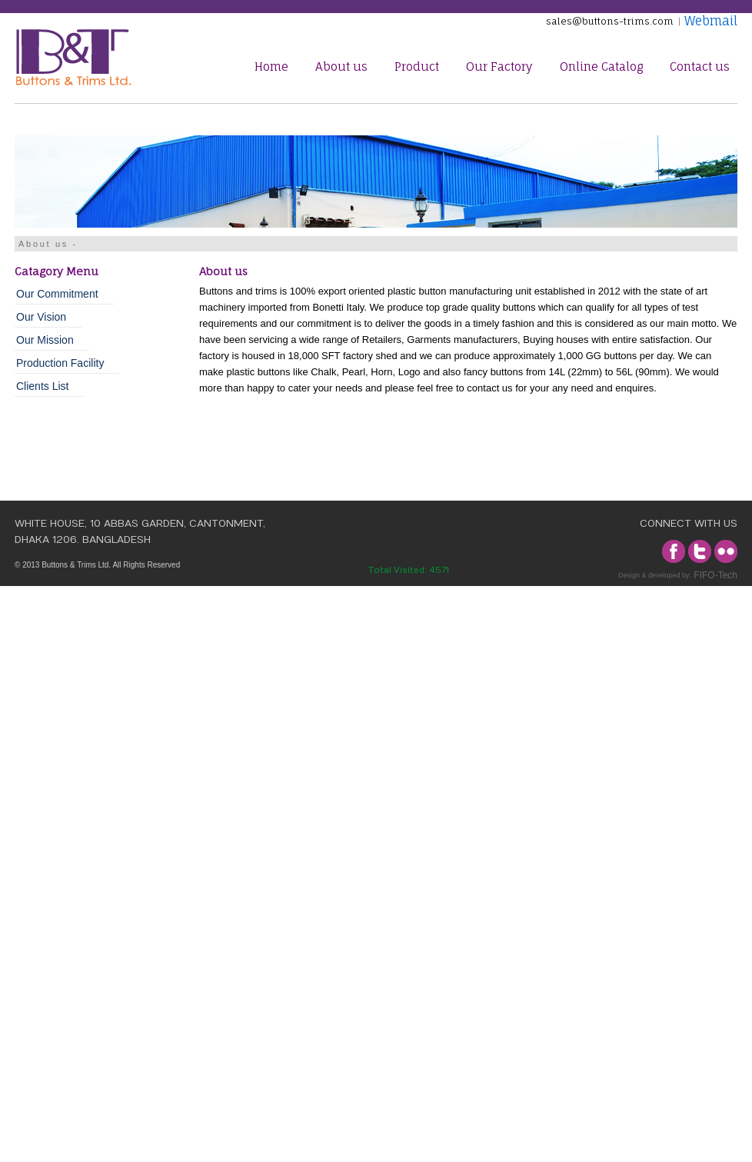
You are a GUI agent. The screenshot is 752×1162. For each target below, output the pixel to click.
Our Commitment (57, 294)
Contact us (700, 66)
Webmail (708, 20)
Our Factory (499, 66)
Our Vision (41, 317)
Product (416, 66)
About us (341, 66)
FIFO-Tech (714, 575)
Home (271, 66)
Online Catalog (601, 66)
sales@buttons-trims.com (612, 21)
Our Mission (45, 340)
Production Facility (60, 363)
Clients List (42, 386)
